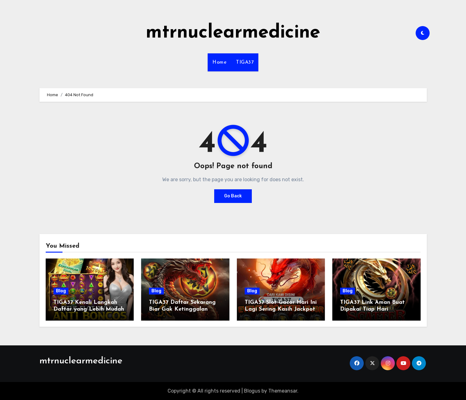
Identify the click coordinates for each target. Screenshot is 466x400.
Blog (61, 291)
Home (219, 62)
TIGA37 (245, 62)
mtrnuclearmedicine (233, 33)
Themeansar (282, 391)
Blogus (252, 391)
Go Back (233, 196)
